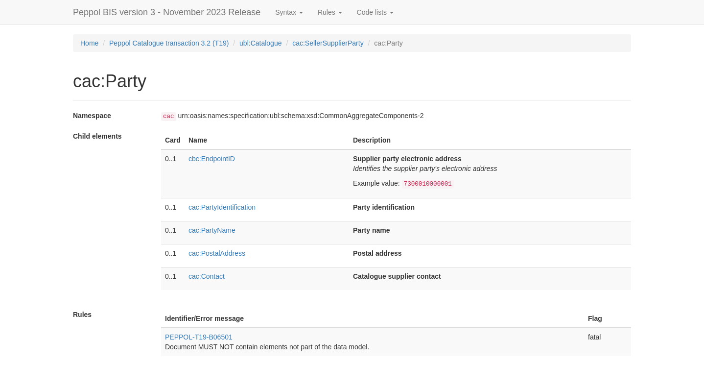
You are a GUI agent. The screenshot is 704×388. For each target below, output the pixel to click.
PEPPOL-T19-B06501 (199, 337)
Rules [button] (330, 12)
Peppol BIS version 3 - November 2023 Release (166, 12)
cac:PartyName (211, 230)
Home (89, 43)
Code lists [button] (375, 12)
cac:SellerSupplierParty (328, 43)
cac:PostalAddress (216, 253)
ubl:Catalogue (260, 43)
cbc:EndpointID (211, 159)
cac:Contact (206, 276)
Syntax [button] (289, 12)
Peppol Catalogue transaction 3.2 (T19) (169, 43)
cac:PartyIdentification (222, 207)
